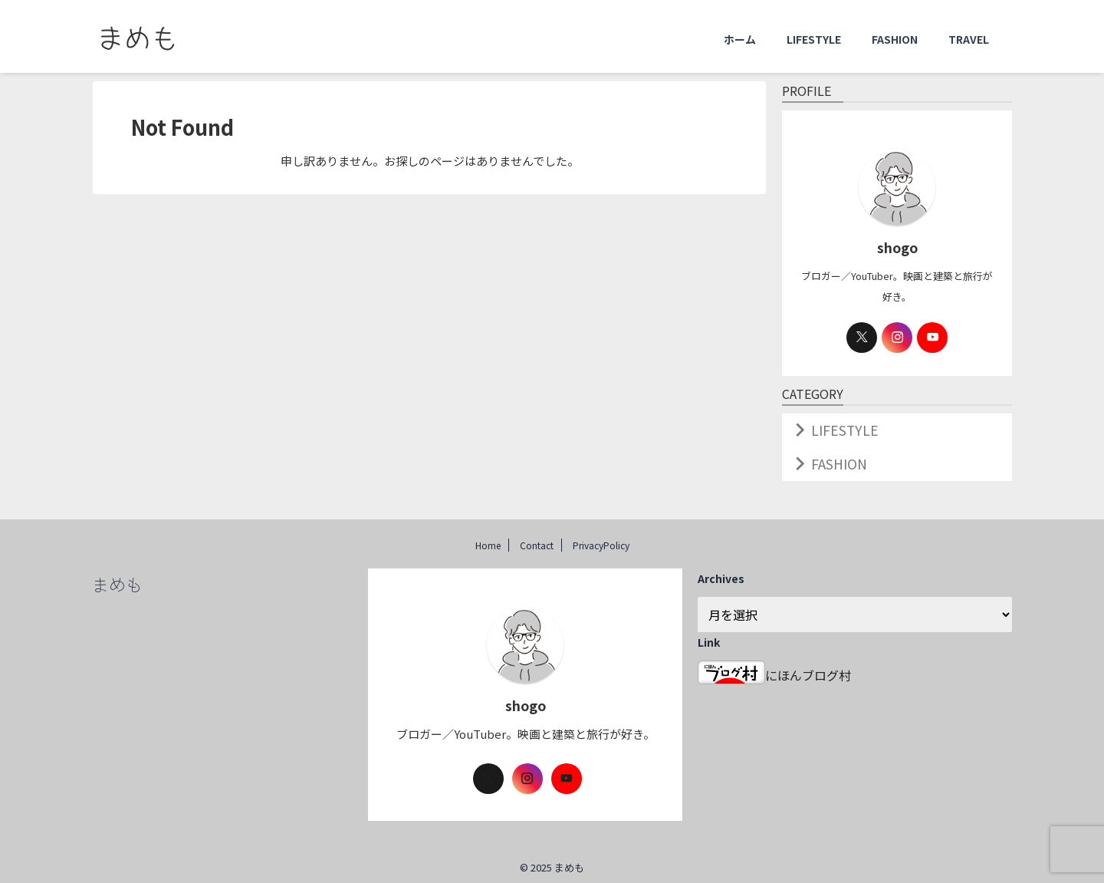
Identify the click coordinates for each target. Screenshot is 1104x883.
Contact (537, 538)
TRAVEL (968, 39)
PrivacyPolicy (601, 538)
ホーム (740, 39)
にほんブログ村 (774, 669)
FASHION (895, 39)
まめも (117, 577)
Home (488, 538)
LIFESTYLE (814, 39)
